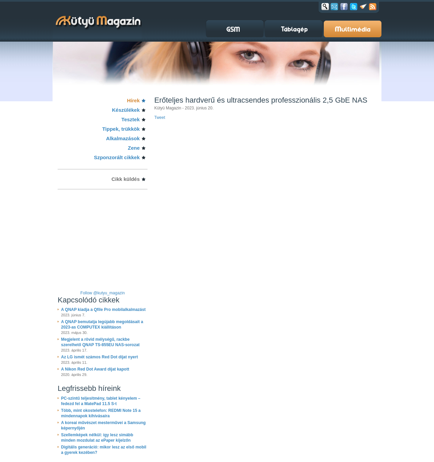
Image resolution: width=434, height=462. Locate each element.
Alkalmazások (123, 138)
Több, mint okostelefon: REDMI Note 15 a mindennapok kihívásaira (101, 413)
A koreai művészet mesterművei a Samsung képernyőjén (103, 425)
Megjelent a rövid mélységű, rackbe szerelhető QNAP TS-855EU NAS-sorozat (100, 342)
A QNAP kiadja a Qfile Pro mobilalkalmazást (103, 309)
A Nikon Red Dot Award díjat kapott (95, 369)
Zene (134, 148)
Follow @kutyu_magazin (102, 293)
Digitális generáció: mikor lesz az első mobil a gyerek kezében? (103, 450)
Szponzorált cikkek (117, 157)
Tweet (159, 117)
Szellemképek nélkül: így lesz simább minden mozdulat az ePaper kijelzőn (97, 438)
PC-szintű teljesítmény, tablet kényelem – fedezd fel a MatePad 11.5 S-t (100, 401)
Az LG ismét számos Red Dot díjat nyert (99, 357)
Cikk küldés (126, 179)
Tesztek (130, 119)
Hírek (133, 100)
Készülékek (126, 110)
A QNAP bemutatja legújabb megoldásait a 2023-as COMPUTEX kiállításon (102, 324)
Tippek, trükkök (121, 129)
